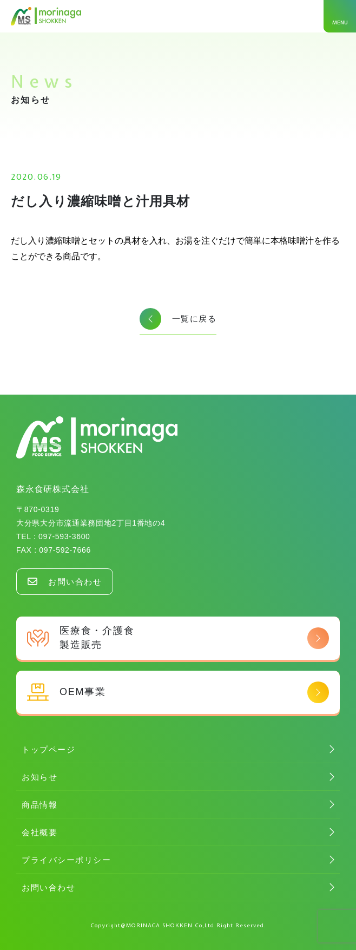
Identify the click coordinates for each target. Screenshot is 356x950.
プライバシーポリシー (66, 859)
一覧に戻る (178, 319)
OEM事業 (178, 692)
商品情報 (39, 804)
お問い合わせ (65, 581)
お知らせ (39, 777)
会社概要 (39, 832)
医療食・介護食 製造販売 (178, 637)
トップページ (48, 749)
